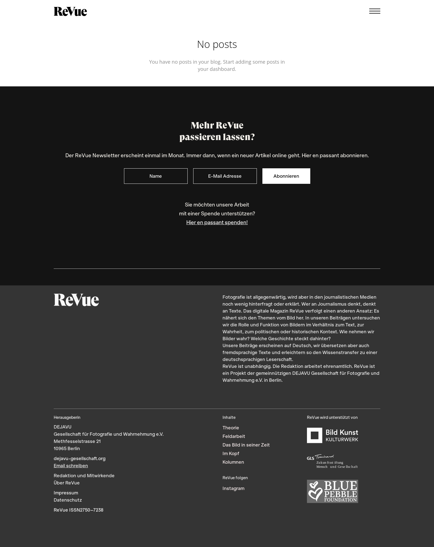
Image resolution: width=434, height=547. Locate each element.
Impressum (66, 493)
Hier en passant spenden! (217, 223)
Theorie (231, 427)
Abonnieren (286, 176)
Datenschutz (68, 500)
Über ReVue (67, 483)
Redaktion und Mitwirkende (84, 475)
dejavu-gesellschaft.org (79, 458)
